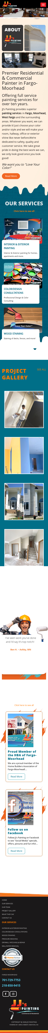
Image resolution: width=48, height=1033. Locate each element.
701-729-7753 (11, 980)
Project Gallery (9, 911)
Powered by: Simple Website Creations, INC (24, 1025)
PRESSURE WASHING (10, 939)
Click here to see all (24, 211)
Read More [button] (11, 176)
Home (4, 900)
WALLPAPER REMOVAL (10, 946)
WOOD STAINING (8, 935)
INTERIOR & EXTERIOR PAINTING (14, 928)
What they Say (8, 914)
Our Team (6, 907)
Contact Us (7, 918)
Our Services (7, 903)
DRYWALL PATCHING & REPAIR (13, 942)
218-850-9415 (11, 985)
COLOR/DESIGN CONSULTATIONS (14, 932)
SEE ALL (41, 369)
